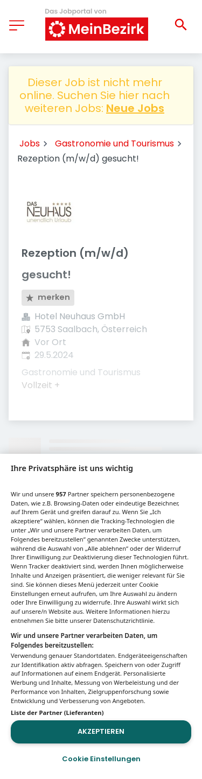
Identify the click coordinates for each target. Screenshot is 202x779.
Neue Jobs (135, 108)
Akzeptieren (101, 731)
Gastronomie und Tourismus (114, 143)
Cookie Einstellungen (101, 759)
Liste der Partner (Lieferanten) (57, 712)
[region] (101, 616)
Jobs (29, 143)
